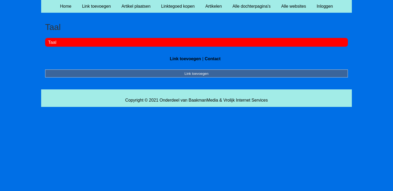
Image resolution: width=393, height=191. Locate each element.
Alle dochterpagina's (251, 6)
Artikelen (213, 6)
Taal (52, 42)
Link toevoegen (96, 6)
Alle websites (293, 6)
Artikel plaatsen (135, 6)
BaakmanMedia (203, 100)
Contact (213, 59)
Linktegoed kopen (178, 6)
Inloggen (325, 6)
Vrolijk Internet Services (245, 100)
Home (65, 6)
